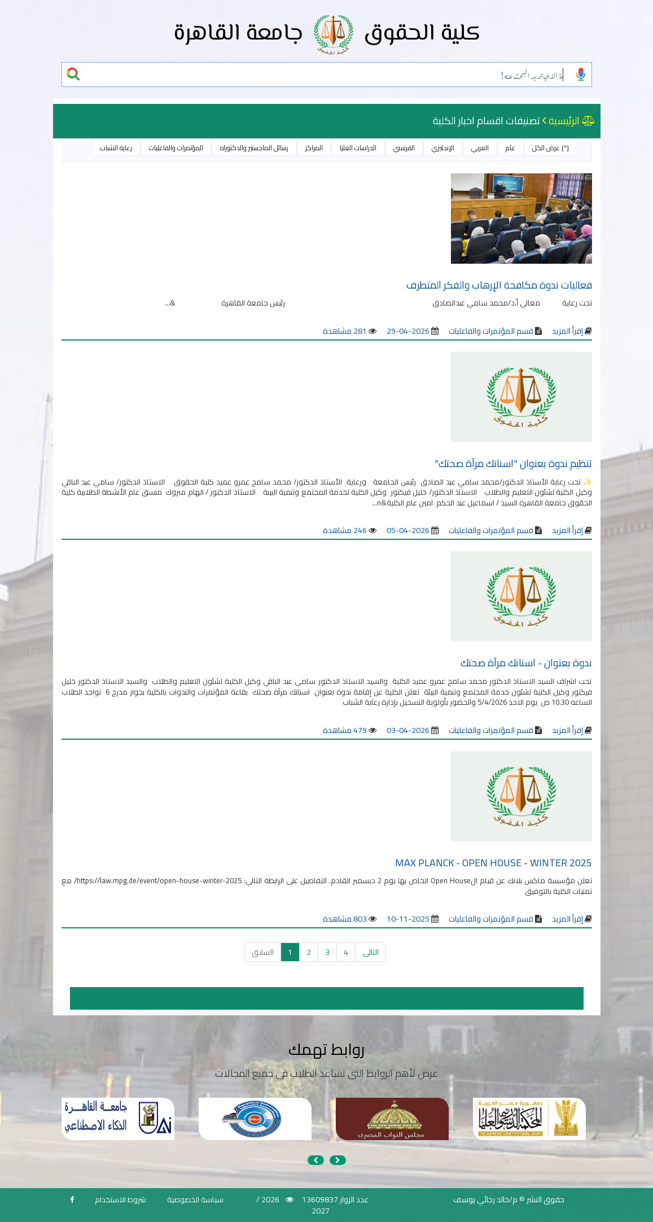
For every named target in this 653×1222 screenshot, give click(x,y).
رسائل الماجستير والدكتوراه (254, 147)
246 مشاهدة (345, 530)
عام (510, 147)
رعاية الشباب (116, 147)
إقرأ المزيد (567, 331)
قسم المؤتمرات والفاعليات (490, 331)
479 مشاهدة (345, 730)
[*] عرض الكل (550, 147)
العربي (480, 147)
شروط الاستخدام (120, 1199)
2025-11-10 (408, 918)
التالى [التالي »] (370, 952)
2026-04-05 (408, 530)
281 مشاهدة (345, 331)
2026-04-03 (408, 730)
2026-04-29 (408, 331)
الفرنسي (404, 147)
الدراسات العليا (358, 147)
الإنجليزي (443, 147)
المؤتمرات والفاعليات (176, 147)
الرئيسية (564, 120)
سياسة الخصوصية (195, 1199)
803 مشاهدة (345, 918)
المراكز (314, 147)
